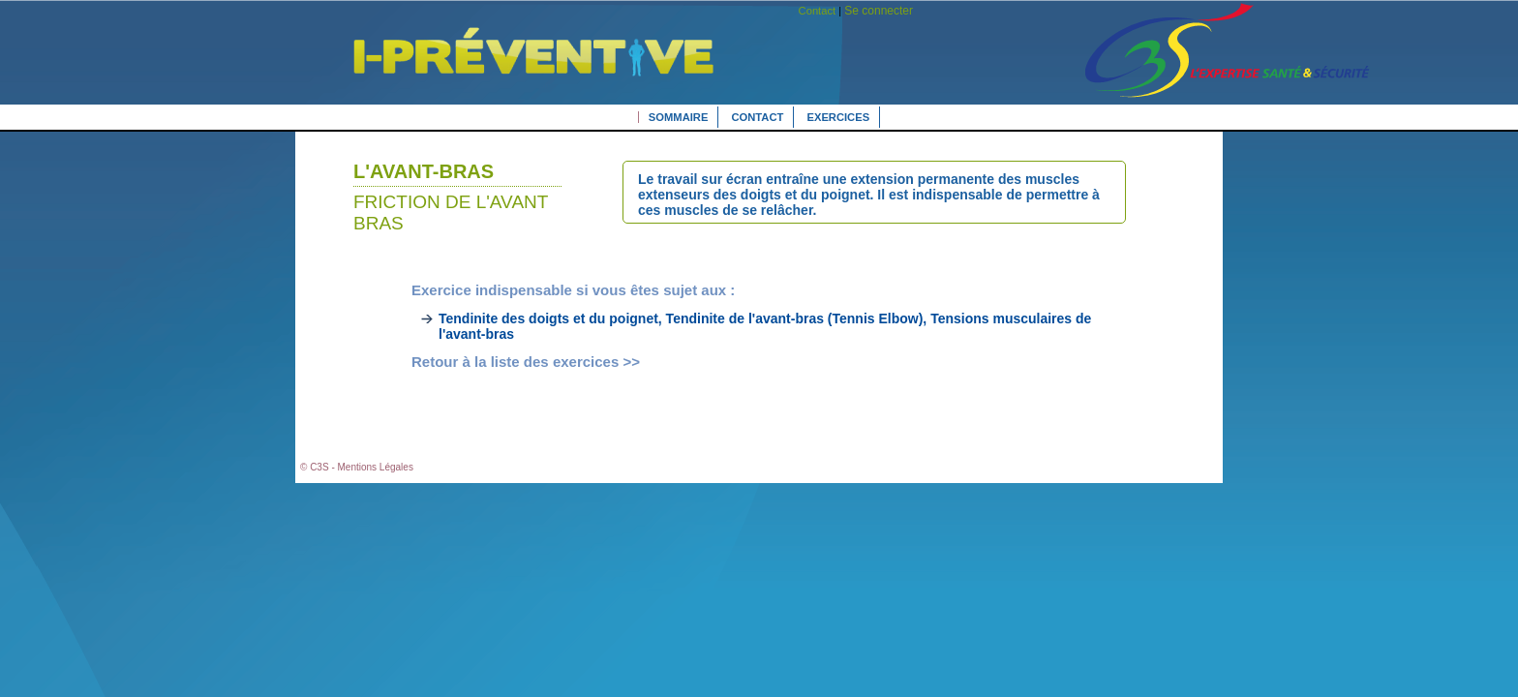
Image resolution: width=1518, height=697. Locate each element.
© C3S (314, 467)
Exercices (837, 117)
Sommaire (679, 117)
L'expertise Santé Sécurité (519, 80)
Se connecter (878, 10)
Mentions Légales (375, 467)
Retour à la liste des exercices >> (525, 361)
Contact (817, 10)
